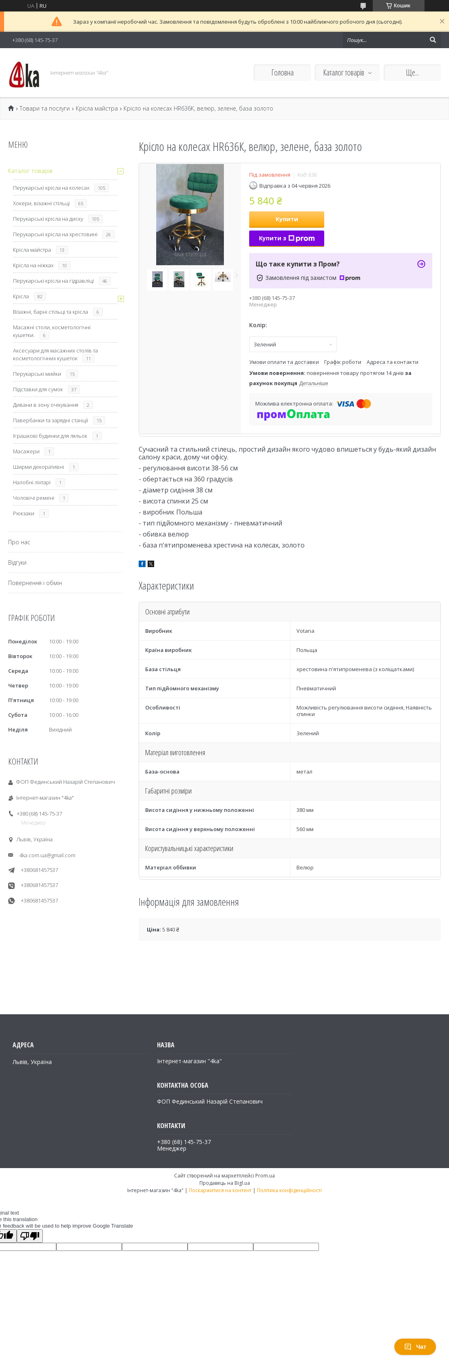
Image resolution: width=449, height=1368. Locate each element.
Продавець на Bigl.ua (224, 1183)
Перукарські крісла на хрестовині (55, 234)
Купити (287, 219)
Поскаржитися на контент (220, 1190)
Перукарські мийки (37, 373)
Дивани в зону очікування (45, 404)
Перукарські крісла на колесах (51, 187)
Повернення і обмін (35, 583)
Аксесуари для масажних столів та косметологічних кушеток (55, 354)
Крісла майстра (97, 108)
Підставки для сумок (38, 389)
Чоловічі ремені (33, 497)
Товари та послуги (45, 108)
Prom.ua (265, 1175)
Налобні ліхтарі (32, 482)
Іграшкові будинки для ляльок (50, 435)
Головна (282, 72)
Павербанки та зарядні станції (50, 420)
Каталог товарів (343, 72)
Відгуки (17, 562)
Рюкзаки (23, 513)
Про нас (19, 542)
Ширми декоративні (38, 466)
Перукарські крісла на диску (48, 218)
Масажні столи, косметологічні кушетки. (52, 331)
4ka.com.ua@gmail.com (47, 855)
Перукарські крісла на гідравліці (53, 280)
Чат (415, 1346)
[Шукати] (433, 40)
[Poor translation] (30, 1236)
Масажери (26, 451)
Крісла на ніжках (33, 265)
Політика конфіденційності (289, 1190)
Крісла (21, 296)
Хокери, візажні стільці (41, 203)
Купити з (287, 238)
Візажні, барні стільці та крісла (50, 311)
